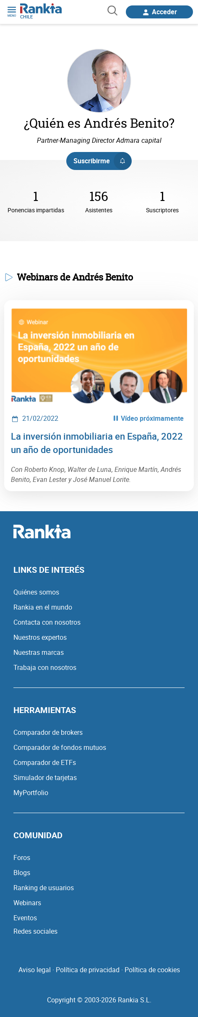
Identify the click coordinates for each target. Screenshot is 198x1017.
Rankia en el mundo (42, 607)
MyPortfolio (30, 792)
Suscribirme (102, 161)
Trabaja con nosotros (44, 667)
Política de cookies (152, 969)
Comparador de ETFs (44, 762)
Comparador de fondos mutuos (59, 747)
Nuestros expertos (40, 637)
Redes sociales (35, 931)
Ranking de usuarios (43, 887)
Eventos (25, 917)
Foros (21, 857)
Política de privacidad (88, 969)
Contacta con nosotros (47, 622)
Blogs (21, 872)
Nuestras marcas (38, 652)
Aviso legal (34, 969)
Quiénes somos (36, 592)
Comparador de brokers (48, 732)
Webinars (27, 902)
